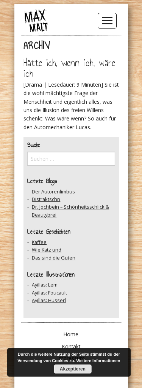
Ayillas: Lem (45, 284)
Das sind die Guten (53, 257)
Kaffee (39, 242)
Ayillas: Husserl (49, 300)
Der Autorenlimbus (53, 191)
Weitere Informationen (98, 360)
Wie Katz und (46, 249)
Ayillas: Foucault (49, 292)
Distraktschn (46, 199)
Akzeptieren (73, 369)
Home (71, 334)
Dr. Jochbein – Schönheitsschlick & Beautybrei (70, 210)
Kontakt (71, 346)
